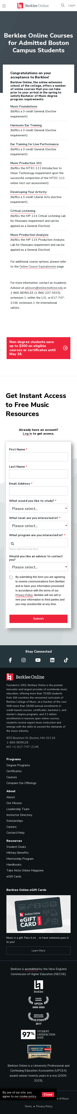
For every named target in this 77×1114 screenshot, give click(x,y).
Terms (28, 1106)
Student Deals (16, 847)
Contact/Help (15, 833)
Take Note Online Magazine (25, 870)
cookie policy (27, 1096)
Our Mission (14, 803)
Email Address (19, 484)
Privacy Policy (44, 1106)
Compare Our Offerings (21, 783)
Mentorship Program (20, 859)
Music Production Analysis (29, 235)
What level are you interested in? (33, 518)
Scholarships (14, 821)
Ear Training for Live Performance (34, 144)
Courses (11, 777)
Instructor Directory (19, 815)
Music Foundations (23, 106)
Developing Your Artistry (28, 192)
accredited (31, 969)
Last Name (17, 467)
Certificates (14, 771)
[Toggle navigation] (4, 6)
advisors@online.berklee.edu (44, 288)
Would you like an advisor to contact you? (36, 558)
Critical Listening (22, 211)
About (10, 797)
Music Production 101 (26, 163)
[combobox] (38, 542)
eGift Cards (13, 876)
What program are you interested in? (36, 535)
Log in (27, 433)
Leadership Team (17, 809)
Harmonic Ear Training (26, 125)
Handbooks (14, 865)
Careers (11, 827)
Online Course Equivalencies (37, 266)
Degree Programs (18, 765)
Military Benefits (17, 853)
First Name (17, 450)
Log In (71, 5)
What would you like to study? (31, 501)
